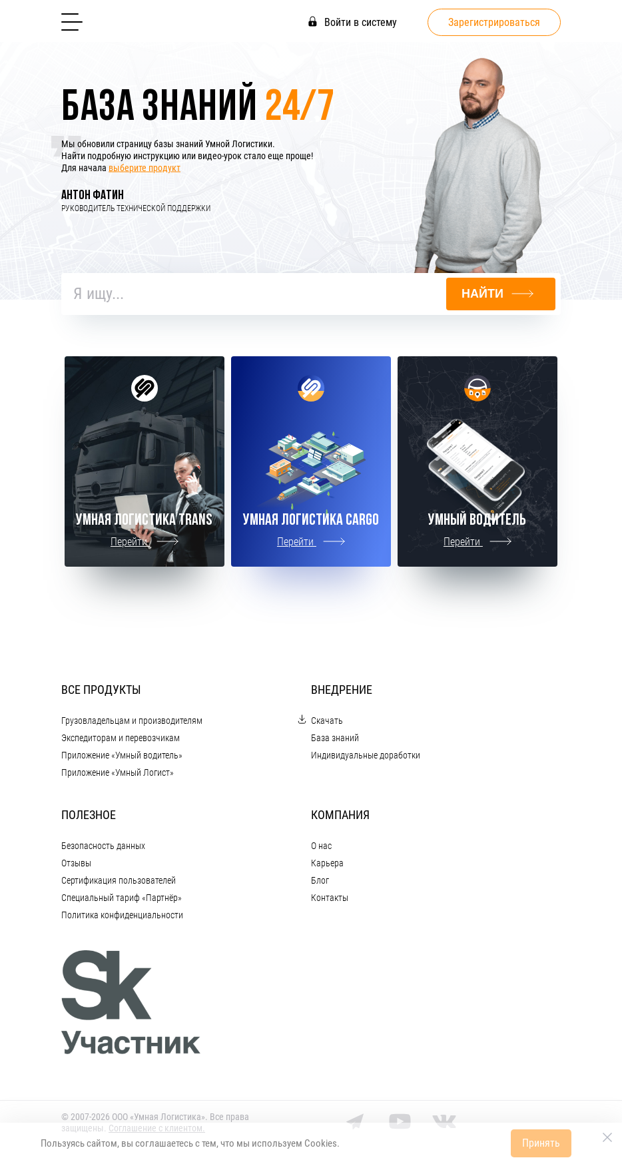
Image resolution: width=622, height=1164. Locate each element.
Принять (541, 1143)
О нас (321, 845)
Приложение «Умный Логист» (117, 772)
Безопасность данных (103, 845)
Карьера (327, 863)
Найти (497, 293)
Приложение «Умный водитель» (121, 755)
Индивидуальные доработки (365, 755)
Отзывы (76, 863)
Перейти (144, 541)
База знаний (335, 737)
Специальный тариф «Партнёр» (121, 897)
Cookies (320, 1143)
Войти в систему (352, 22)
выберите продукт (144, 167)
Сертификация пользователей (118, 880)
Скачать (327, 720)
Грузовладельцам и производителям (131, 720)
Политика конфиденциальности (122, 915)
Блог (320, 880)
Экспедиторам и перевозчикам (120, 737)
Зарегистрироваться (494, 22)
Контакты (329, 897)
